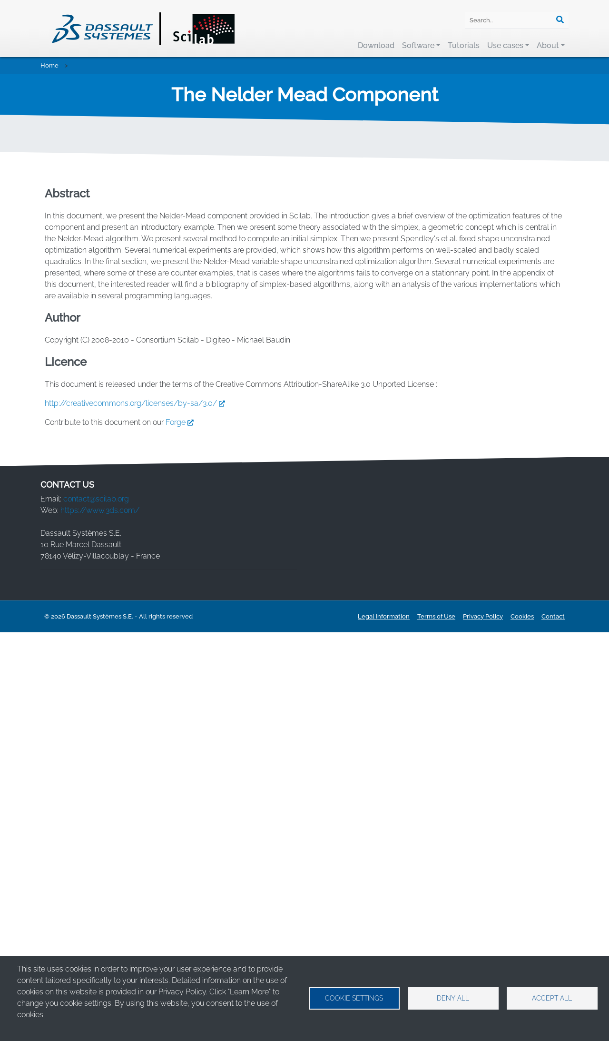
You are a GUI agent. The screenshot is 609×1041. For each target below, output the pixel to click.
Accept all (552, 998)
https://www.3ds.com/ (99, 918)
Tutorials (464, 45)
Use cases (505, 45)
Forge (181, 830)
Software (418, 45)
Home (49, 65)
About (548, 45)
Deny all (453, 998)
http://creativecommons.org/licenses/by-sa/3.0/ (137, 811)
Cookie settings (354, 998)
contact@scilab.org (96, 907)
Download (376, 45)
